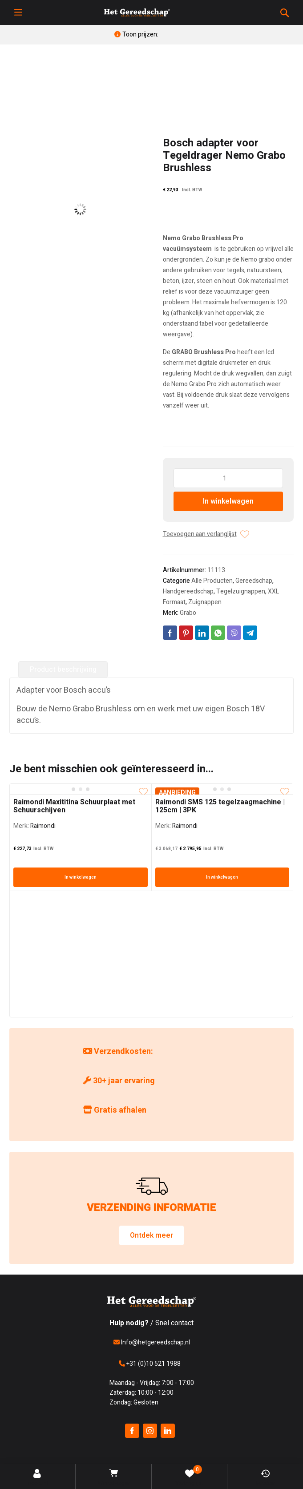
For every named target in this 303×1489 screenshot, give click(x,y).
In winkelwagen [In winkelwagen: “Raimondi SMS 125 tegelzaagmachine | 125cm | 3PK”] (222, 877)
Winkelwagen (114, 1478)
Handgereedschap (188, 591)
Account (38, 1478)
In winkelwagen (228, 501)
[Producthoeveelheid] (228, 478)
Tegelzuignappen (240, 591)
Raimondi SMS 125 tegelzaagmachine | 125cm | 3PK (220, 806)
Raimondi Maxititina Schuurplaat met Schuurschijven (74, 806)
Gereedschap (253, 580)
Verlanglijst (189, 1476)
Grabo (188, 612)
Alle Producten (212, 580)
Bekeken (265, 1478)
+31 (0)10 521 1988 (150, 1363)
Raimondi (43, 826)
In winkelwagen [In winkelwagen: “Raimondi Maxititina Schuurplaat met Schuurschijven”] (81, 877)
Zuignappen (205, 602)
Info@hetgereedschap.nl (151, 1342)
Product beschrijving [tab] (63, 669)
